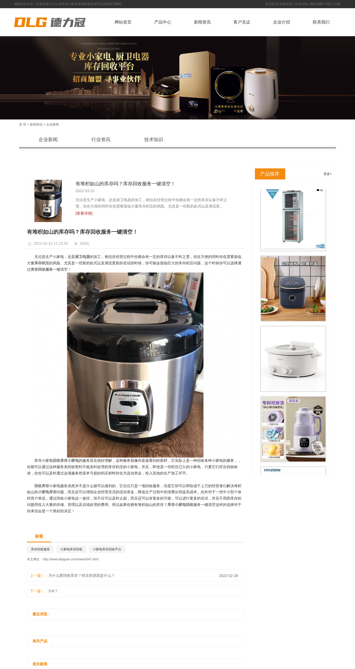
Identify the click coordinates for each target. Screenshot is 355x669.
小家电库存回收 (71, 549)
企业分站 (301, 4)
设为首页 (271, 4)
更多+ (328, 174)
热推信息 (285, 4)
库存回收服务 (40, 549)
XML (337, 4)
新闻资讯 (202, 22)
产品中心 (162, 22)
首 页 (22, 124)
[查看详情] (84, 213)
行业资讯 (100, 139)
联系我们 (321, 22)
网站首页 (123, 22)
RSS (328, 4)
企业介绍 (281, 22)
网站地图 (316, 4)
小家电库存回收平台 (107, 549)
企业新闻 (52, 124)
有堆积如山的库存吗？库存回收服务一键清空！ (125, 183)
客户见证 (241, 22)
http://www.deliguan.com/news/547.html (71, 559)
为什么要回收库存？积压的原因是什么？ (81, 575)
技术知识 (153, 139)
